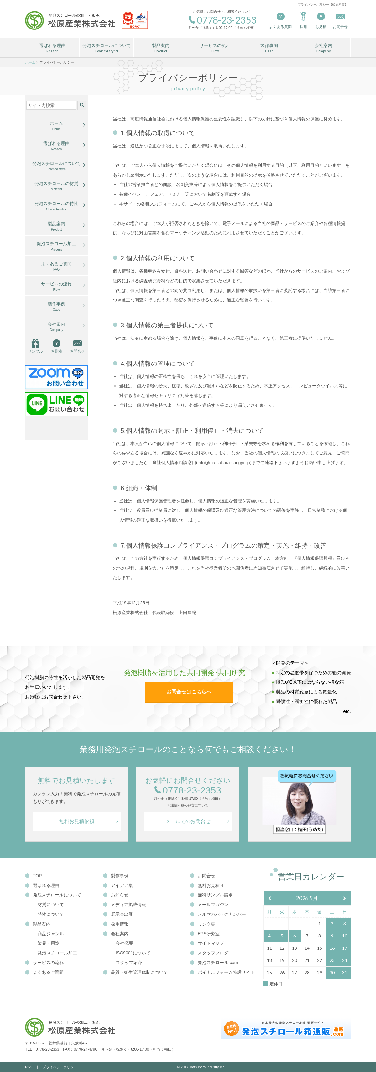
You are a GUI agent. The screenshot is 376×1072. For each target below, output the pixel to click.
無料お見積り (207, 885)
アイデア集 (118, 885)
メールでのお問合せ (188, 821)
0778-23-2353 (187, 790)
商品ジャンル (51, 933)
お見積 (320, 20)
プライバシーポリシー (60, 1067)
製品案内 (161, 48)
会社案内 (323, 48)
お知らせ (115, 894)
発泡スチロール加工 (56, 246)
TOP (33, 875)
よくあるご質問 (56, 266)
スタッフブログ (209, 952)
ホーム (56, 126)
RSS (28, 1067)
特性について (51, 914)
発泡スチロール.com (214, 962)
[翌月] (344, 898)
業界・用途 (49, 943)
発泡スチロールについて (106, 48)
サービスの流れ (215, 48)
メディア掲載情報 (124, 904)
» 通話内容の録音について (187, 805)
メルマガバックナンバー (218, 914)
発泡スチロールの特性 (56, 206)
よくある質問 (280, 20)
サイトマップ (207, 943)
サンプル (35, 351)
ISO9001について (133, 952)
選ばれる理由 (52, 48)
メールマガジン (209, 904)
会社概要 (124, 943)
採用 (303, 20)
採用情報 (115, 923)
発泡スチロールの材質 (56, 186)
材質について (51, 904)
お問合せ (77, 351)
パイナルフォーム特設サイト (222, 972)
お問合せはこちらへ (189, 691)
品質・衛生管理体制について (135, 972)
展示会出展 (118, 914)
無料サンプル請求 (211, 894)
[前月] (270, 898)
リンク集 (202, 923)
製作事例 (269, 48)
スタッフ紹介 (129, 962)
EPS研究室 (205, 933)
